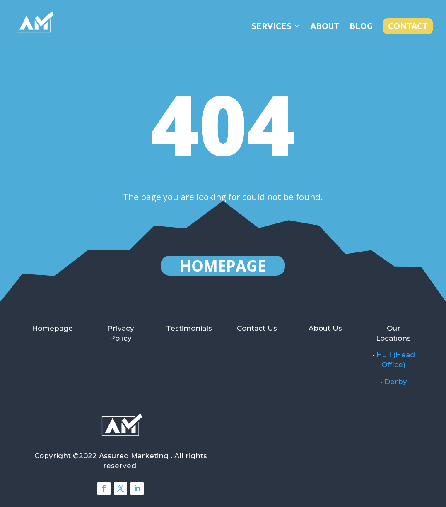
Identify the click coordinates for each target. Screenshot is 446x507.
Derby (395, 381)
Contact (408, 26)
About (324, 27)
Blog (361, 27)
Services (271, 27)
